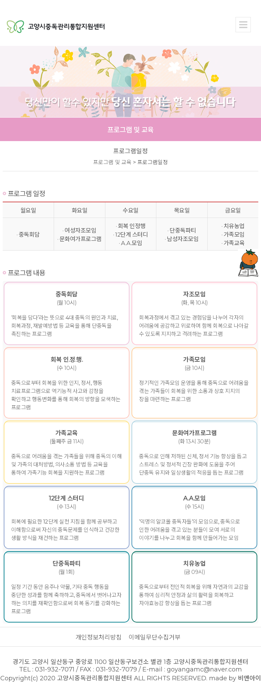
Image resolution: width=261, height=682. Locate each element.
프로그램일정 (152, 162)
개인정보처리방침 (98, 637)
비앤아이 (249, 678)
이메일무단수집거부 (154, 637)
